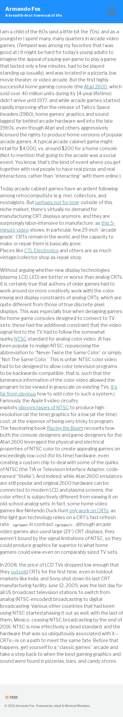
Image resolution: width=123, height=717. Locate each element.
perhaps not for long (57, 202)
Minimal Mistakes (77, 705)
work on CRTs (89, 510)
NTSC (20, 338)
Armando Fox (33, 12)
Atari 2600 (95, 86)
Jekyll (57, 705)
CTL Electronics (41, 250)
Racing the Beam (65, 428)
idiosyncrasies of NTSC (43, 407)
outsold (19, 571)
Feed (11, 697)
